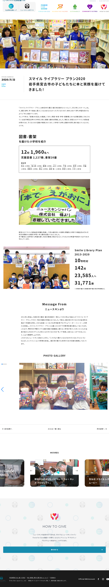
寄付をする (54, 549)
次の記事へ (103, 429)
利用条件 (53, 576)
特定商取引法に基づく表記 (17, 576)
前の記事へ (6, 429)
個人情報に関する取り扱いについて (37, 576)
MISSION (94, 4)
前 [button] (31, 471)
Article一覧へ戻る (54, 429)
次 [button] (77, 471)
